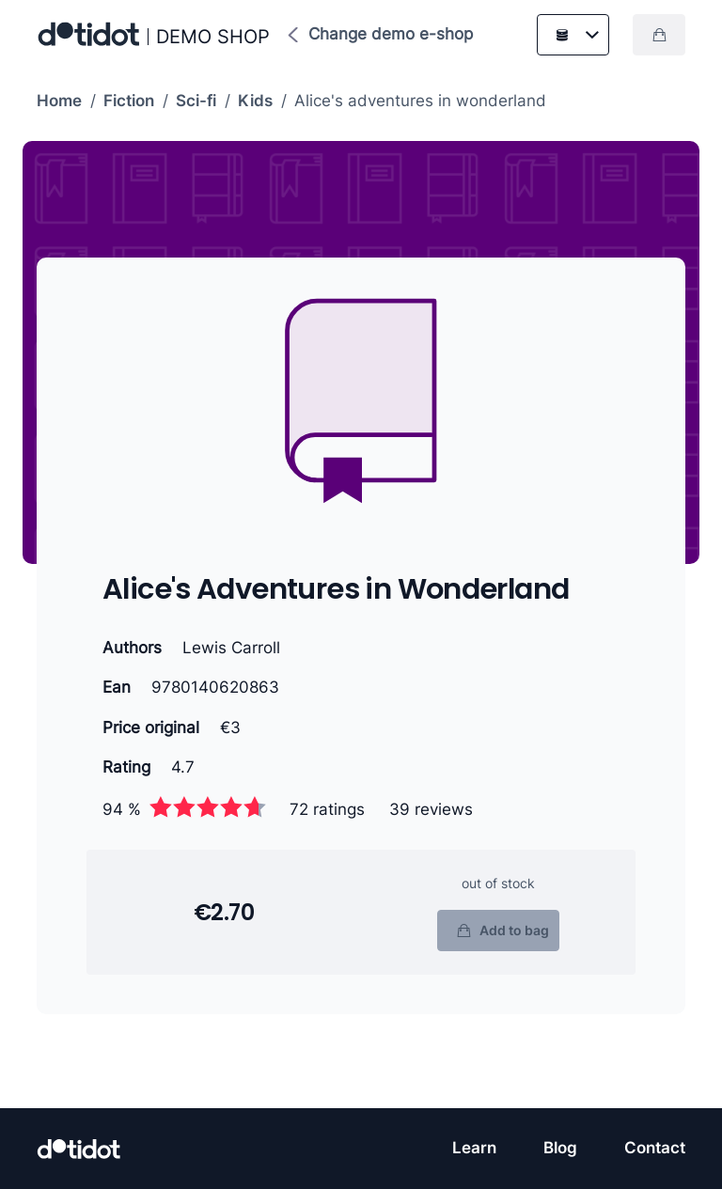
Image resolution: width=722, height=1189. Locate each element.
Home (59, 100)
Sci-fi (196, 100)
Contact (654, 1147)
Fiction (128, 100)
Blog (560, 1147)
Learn (474, 1147)
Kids (255, 100)
